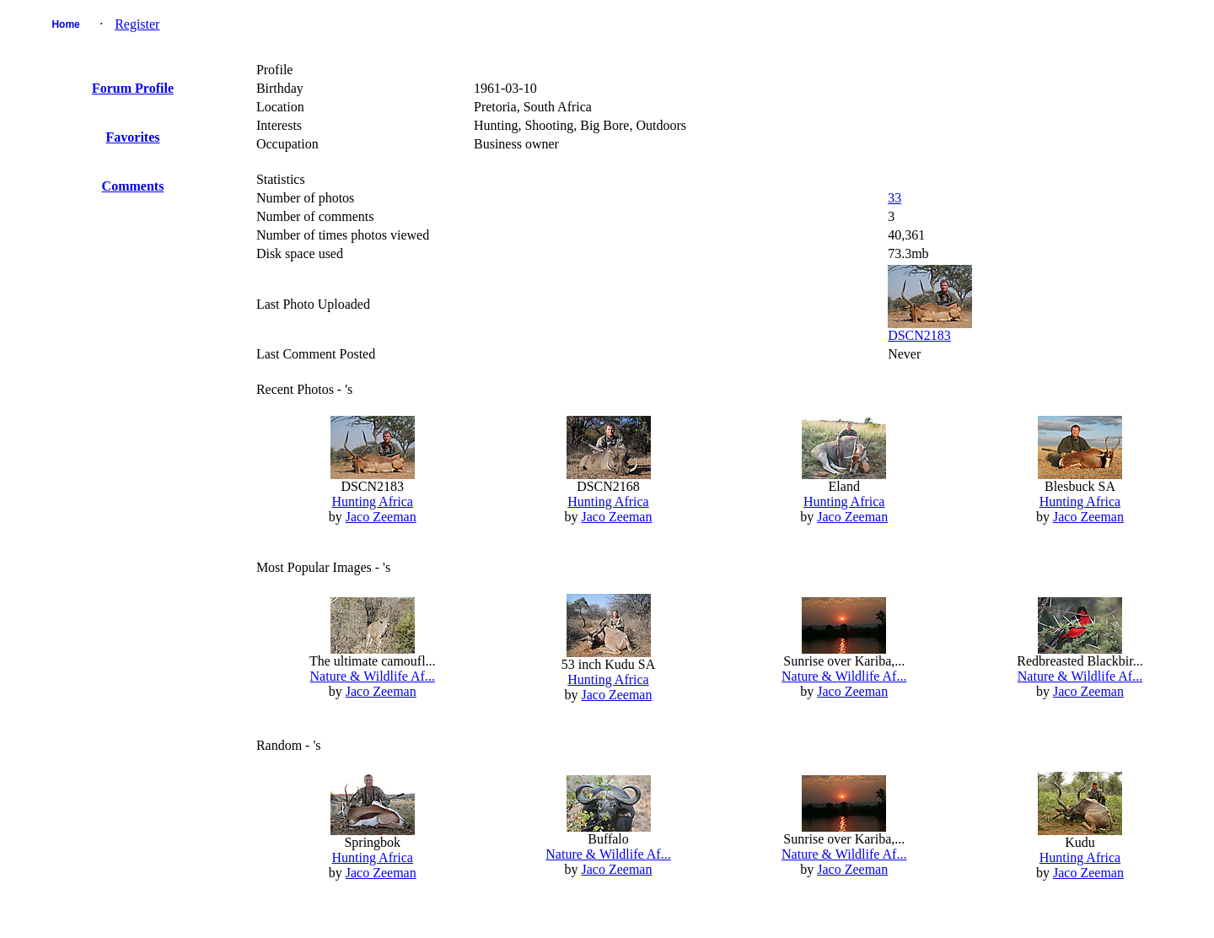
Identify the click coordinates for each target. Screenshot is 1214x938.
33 (894, 198)
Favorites (133, 137)
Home (65, 24)
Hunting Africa (372, 501)
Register (137, 24)
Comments (133, 186)
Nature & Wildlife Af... (372, 676)
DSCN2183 (919, 335)
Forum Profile (133, 88)
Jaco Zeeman (381, 516)
